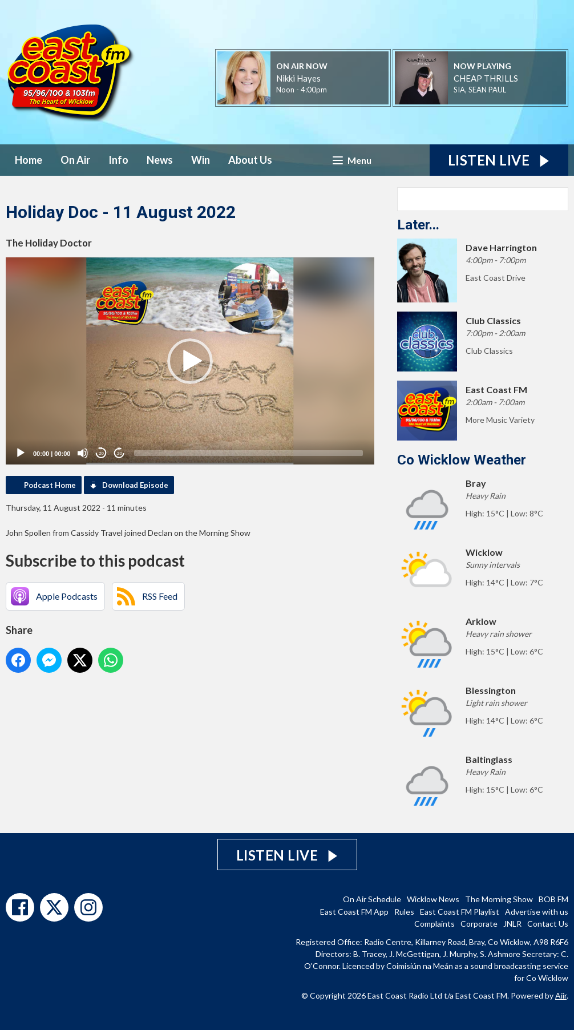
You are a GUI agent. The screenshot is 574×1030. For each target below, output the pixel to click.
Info (118, 160)
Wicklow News (433, 899)
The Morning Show (499, 899)
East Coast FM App (354, 911)
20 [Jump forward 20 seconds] (119, 453)
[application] (190, 360)
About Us (250, 160)
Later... (418, 225)
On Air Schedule (372, 899)
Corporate (479, 923)
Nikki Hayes (298, 78)
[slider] (248, 453)
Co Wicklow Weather (461, 460)
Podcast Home (50, 485)
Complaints (434, 923)
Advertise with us (536, 911)
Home (28, 160)
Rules (404, 911)
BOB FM (553, 899)
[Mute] (82, 453)
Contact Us (547, 923)
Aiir (561, 995)
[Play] (20, 453)
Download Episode (135, 485)
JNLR (512, 923)
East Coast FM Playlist (459, 911)
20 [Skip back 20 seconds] (101, 453)
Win (200, 160)
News (160, 160)
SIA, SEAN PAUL (480, 89)
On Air (75, 160)
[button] (190, 361)
